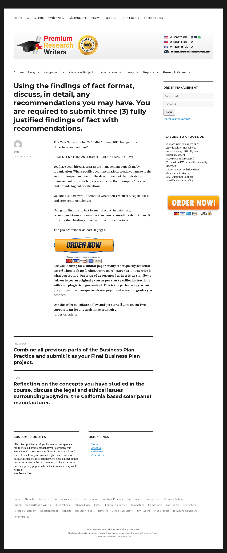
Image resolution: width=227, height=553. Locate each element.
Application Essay (71, 499)
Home (18, 17)
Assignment (52, 72)
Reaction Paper (49, 510)
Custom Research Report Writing (32, 504)
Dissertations (77, 17)
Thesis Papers (153, 17)
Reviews (103, 510)
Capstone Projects (82, 72)
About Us (96, 448)
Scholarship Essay (122, 510)
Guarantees (137, 504)
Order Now (56, 17)
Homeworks (155, 504)
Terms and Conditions (185, 510)
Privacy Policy (21, 516)
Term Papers (130, 17)
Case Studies (134, 499)
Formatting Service (116, 504)
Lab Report (172, 504)
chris (16, 151)
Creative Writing (173, 499)
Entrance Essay (82, 504)
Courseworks (152, 499)
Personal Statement (25, 510)
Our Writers (35, 17)
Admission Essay (24, 72)
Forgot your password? (177, 119)
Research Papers (174, 72)
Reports (110, 17)
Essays (95, 17)
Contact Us (97, 455)
